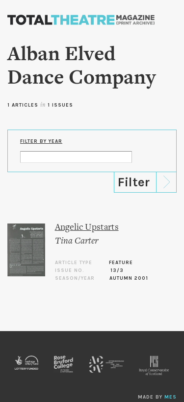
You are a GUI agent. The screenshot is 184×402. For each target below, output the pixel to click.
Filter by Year (41, 141)
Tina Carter (76, 241)
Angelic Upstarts (87, 227)
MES (170, 397)
